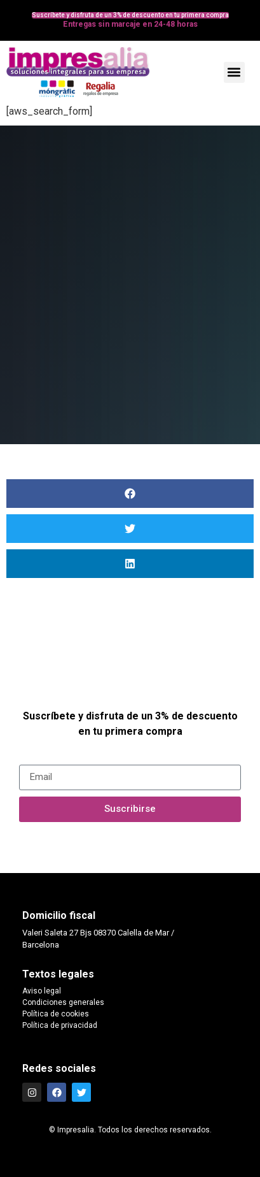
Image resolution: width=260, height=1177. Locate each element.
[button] (234, 72)
